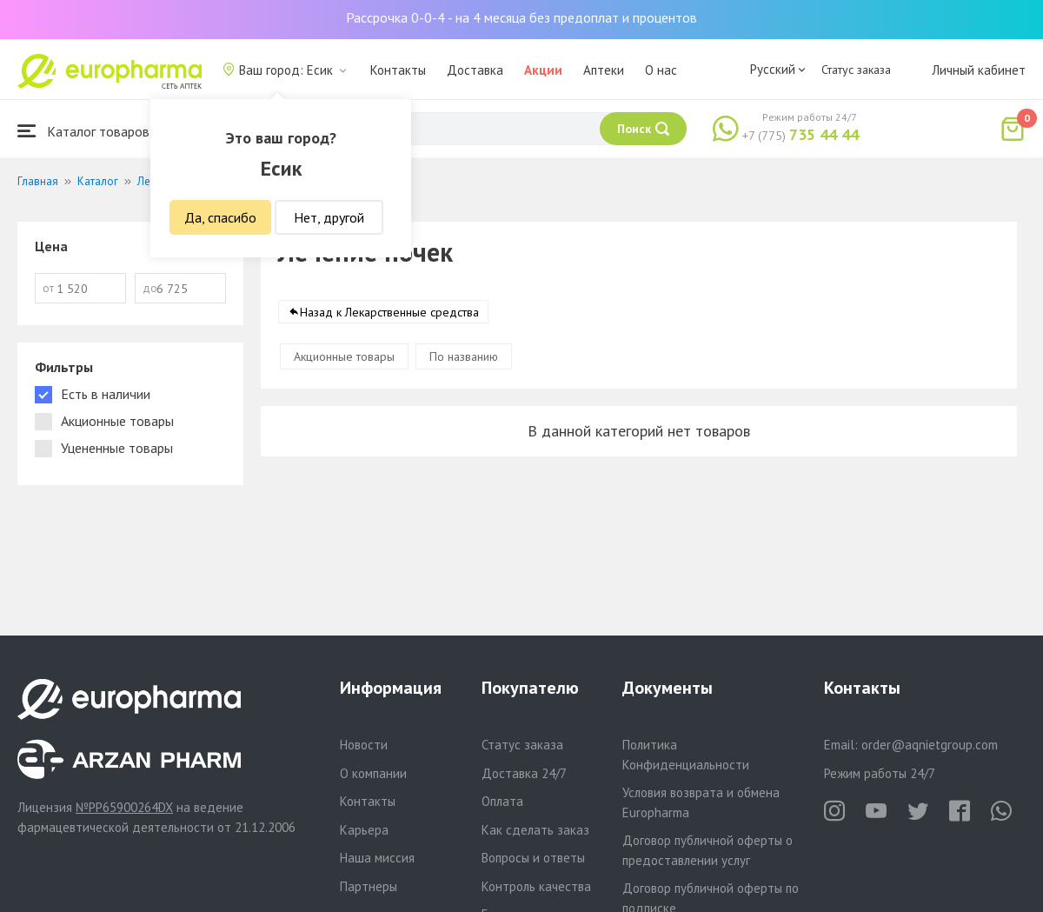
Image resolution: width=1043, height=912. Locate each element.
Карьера (364, 830)
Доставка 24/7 (524, 773)
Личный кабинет (979, 70)
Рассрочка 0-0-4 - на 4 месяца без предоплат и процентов (521, 17)
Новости (364, 744)
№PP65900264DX (124, 807)
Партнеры (368, 886)
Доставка (475, 70)
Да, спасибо (220, 217)
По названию (463, 356)
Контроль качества (536, 886)
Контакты (398, 70)
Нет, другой (329, 217)
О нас (661, 70)
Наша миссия (377, 857)
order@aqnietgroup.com (929, 744)
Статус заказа (856, 69)
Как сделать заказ (535, 830)
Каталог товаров (83, 131)
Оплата (502, 801)
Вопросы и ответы (533, 857)
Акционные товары (344, 356)
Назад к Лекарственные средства (389, 312)
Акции (543, 70)
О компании (373, 773)
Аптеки (603, 70)
